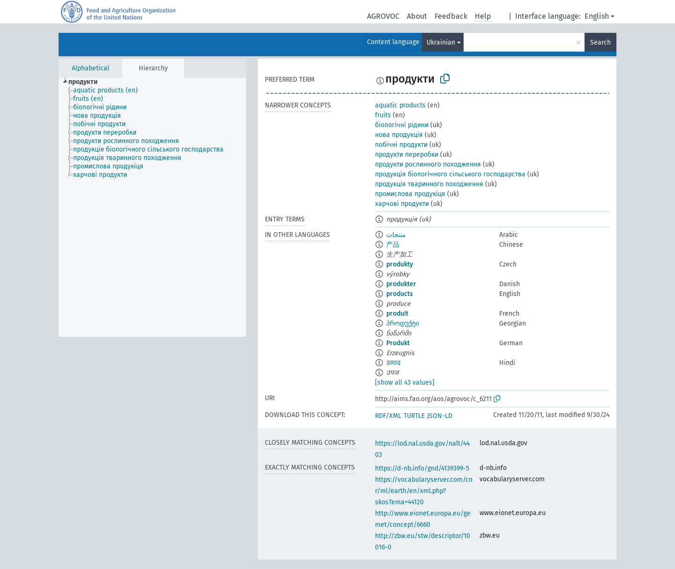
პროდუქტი (402, 323)
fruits (383, 115)
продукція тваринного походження (429, 184)
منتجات (396, 235)
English (597, 16)
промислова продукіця (410, 194)
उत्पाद (393, 363)
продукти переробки (406, 155)
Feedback (451, 16)
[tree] (152, 207)
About (417, 16)
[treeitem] (87, 82)
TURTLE (414, 416)
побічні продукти (401, 145)
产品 (392, 245)
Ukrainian (441, 42)
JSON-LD (439, 416)
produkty (399, 264)
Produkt (398, 343)
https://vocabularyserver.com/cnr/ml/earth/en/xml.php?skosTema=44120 (423, 491)
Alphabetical (90, 68)
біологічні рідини (401, 125)
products (399, 294)
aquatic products (400, 105)
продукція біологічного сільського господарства (450, 174)
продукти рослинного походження (428, 164)
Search (600, 42)
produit (397, 314)
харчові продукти (402, 204)
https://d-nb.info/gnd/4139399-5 (422, 468)
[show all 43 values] (405, 383)
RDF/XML (388, 416)
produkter (401, 284)
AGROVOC (383, 16)
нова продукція (399, 135)
